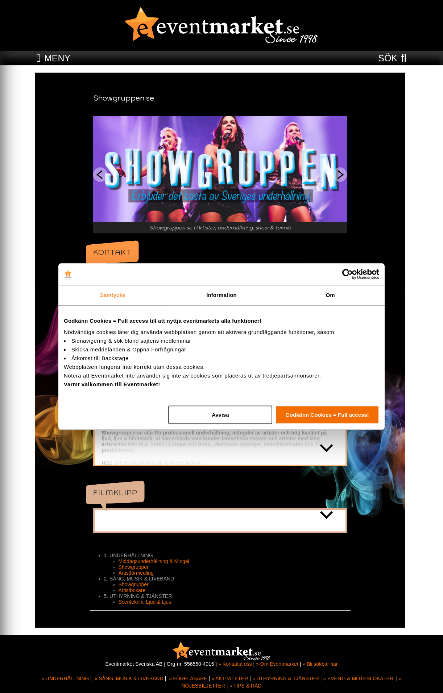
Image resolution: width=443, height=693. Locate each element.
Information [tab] (221, 295)
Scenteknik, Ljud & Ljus (146, 602)
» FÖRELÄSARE (188, 678)
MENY (57, 58)
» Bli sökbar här (320, 664)
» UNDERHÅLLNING (65, 678)
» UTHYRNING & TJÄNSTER (285, 678)
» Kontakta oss (235, 664)
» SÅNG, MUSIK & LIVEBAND (129, 678)
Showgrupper (135, 567)
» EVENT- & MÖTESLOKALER (358, 678)
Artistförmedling (137, 573)
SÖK (387, 58)
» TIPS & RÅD (245, 686)
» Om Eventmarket (277, 664)
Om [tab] (330, 295)
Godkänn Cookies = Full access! (327, 415)
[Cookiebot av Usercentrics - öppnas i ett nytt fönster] (347, 274)
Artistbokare (133, 590)
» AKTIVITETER (229, 678)
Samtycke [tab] (113, 295)
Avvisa (220, 415)
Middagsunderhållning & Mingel (155, 561)
